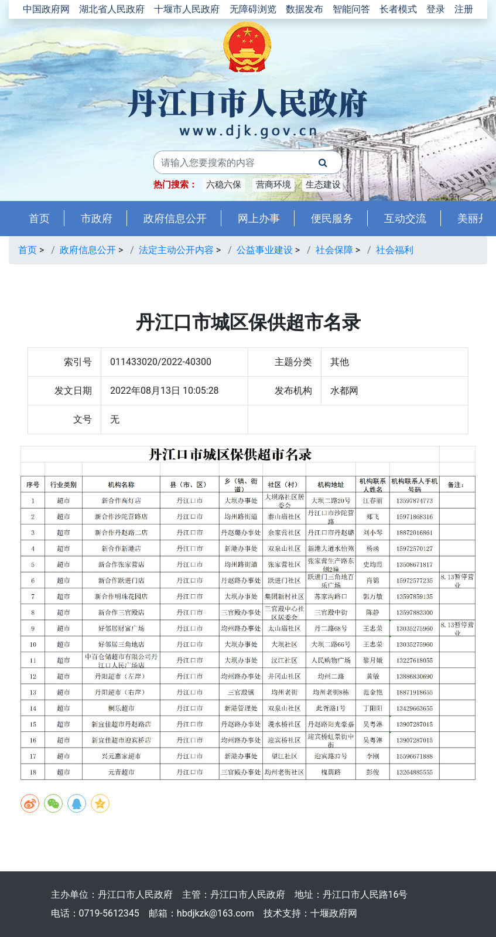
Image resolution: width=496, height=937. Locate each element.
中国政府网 (46, 9)
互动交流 (405, 218)
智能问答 (351, 9)
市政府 (96, 218)
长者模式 (398, 9)
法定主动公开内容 (176, 249)
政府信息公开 (175, 218)
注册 (463, 9)
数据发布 (304, 9)
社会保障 (334, 249)
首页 (39, 218)
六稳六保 (223, 184)
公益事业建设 (265, 249)
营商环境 (273, 184)
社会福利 (394, 249)
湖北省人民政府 (112, 9)
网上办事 (259, 218)
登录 (435, 9)
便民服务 (332, 218)
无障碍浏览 (253, 9)
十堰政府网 (333, 913)
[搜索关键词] (229, 162)
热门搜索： (175, 184)
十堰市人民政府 (187, 9)
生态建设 (323, 184)
